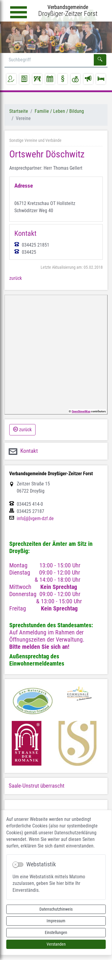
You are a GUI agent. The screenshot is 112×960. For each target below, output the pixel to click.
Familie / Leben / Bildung (59, 111)
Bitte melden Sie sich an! (39, 646)
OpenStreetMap (81, 411)
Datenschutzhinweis (56, 909)
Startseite (18, 111)
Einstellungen (56, 932)
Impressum (56, 920)
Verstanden (56, 944)
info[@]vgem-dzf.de (35, 518)
